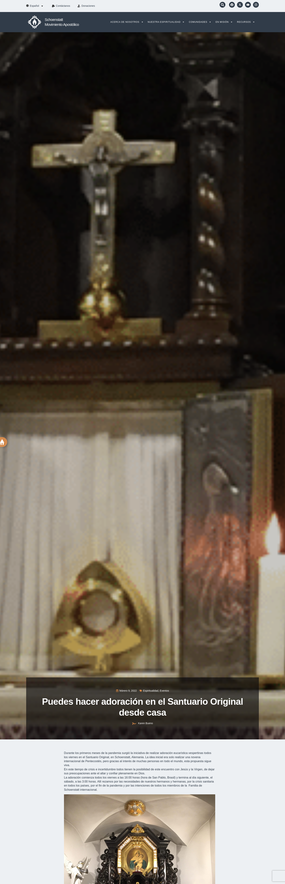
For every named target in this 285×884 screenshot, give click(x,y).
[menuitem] (37, 6)
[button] (222, 5)
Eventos (164, 690)
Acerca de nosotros (126, 22)
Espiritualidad (150, 690)
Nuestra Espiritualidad (166, 22)
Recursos (246, 22)
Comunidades (200, 22)
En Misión (224, 22)
